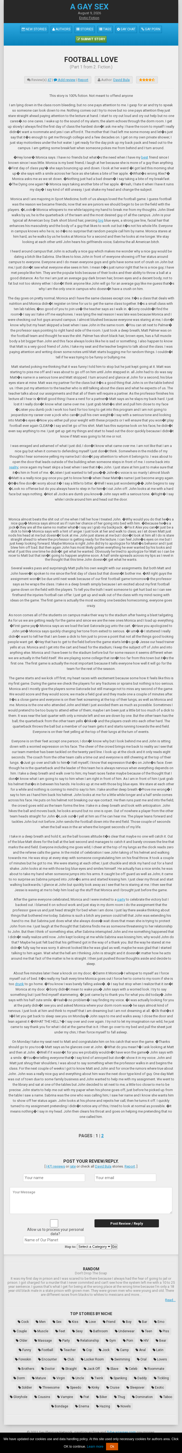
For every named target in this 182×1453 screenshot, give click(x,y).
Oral (142, 1359)
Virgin (59, 1378)
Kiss (73, 1322)
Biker (101, 1397)
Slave (112, 1369)
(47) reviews (55, 1166)
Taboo (166, 1397)
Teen (146, 1331)
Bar (143, 1322)
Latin (158, 1350)
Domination (142, 1397)
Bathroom (99, 1331)
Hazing (103, 1406)
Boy (127, 1322)
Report (83, 80)
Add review (64, 80)
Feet (60, 1331)
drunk (19, 984)
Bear (161, 1340)
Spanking (118, 1378)
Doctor (48, 1369)
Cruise (112, 1387)
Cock (23, 1322)
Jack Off (92, 1369)
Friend (109, 1322)
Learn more (95, 1446)
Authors (61, 29)
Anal (141, 1350)
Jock (104, 1350)
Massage (43, 1340)
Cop (87, 1350)
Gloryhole (18, 1397)
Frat (84, 1397)
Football (45, 1350)
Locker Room (92, 1359)
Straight (69, 1369)
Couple (20, 1331)
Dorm (19, 1378)
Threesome (49, 1387)
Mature (39, 1378)
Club (69, 1359)
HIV (144, 1340)
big (100, 220)
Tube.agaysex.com (121, 1432)
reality (13, 467)
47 (49, 80)
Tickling (161, 1378)
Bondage (59, 1406)
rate (73, 1166)
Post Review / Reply (126, 1223)
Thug (119, 1397)
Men (41, 1322)
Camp (123, 1350)
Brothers (26, 1369)
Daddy (140, 1378)
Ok (112, 1446)
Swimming (120, 1359)
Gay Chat (126, 29)
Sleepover (135, 1387)
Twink (97, 1378)
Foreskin (23, 1359)
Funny (25, 1350)
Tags (105, 29)
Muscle (41, 1331)
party (121, 899)
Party (64, 1340)
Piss (164, 1331)
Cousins (42, 1397)
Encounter (47, 1359)
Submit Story (91, 39)
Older (21, 1340)
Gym (111, 1340)
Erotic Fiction (89, 18)
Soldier (25, 1387)
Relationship (88, 1340)
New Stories (34, 29)
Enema (82, 1406)
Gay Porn (150, 29)
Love (90, 1322)
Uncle (78, 1378)
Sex (57, 1322)
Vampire (65, 1397)
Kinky (93, 1387)
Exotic (157, 1387)
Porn (128, 1340)
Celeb (131, 1369)
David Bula (121, 80)
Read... (170, 1300)
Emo (159, 1322)
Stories (84, 29)
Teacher (68, 1350)
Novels (124, 1406)
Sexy (77, 1331)
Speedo (74, 1387)
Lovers (160, 1359)
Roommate (154, 1369)
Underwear (124, 1331)
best (144, 157)
